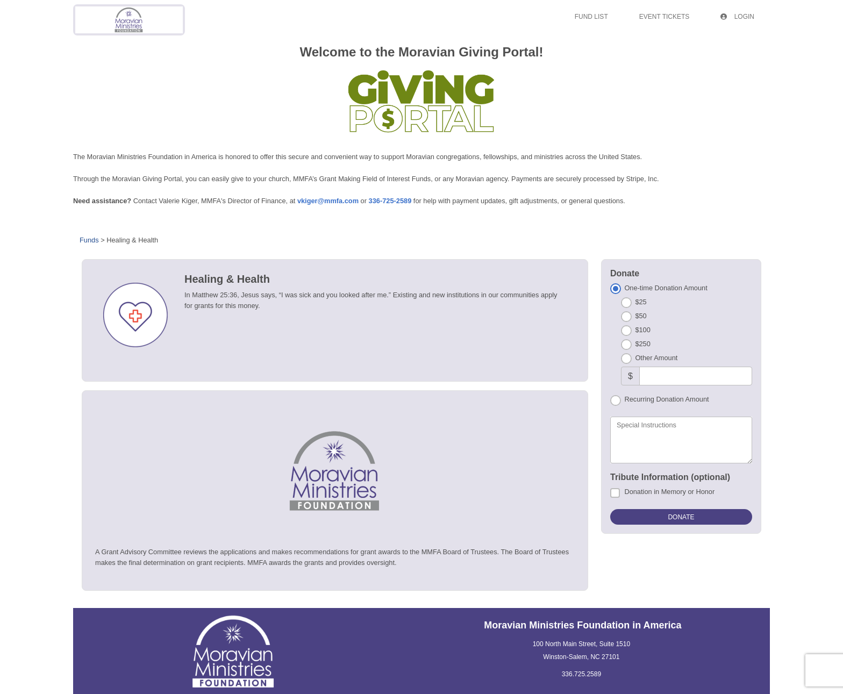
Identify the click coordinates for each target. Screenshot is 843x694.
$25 (640, 302)
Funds (89, 240)
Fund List (591, 16)
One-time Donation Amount (665, 288)
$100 (642, 330)
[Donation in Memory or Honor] (615, 493)
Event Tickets (664, 16)
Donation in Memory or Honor (669, 492)
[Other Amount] (695, 376)
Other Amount (656, 358)
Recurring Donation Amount (666, 399)
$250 (642, 344)
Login (737, 16)
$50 (640, 316)
